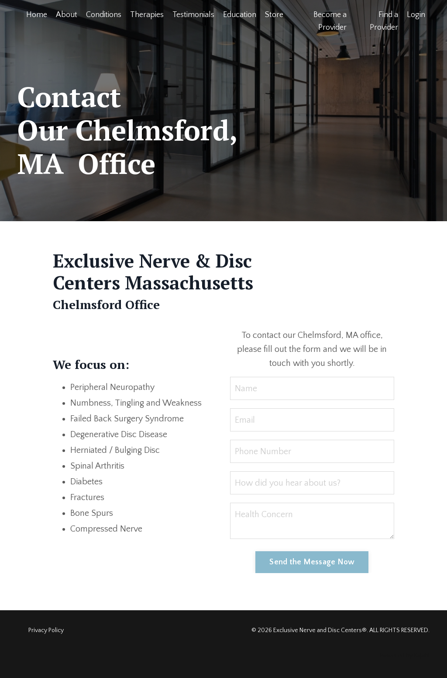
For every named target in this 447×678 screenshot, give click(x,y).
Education (239, 14)
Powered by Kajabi (405, 655)
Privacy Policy (46, 630)
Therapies (147, 14)
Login (416, 14)
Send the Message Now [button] (311, 562)
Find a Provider (384, 21)
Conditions (103, 14)
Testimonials (193, 14)
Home (36, 14)
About (66, 14)
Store (274, 14)
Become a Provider (330, 21)
